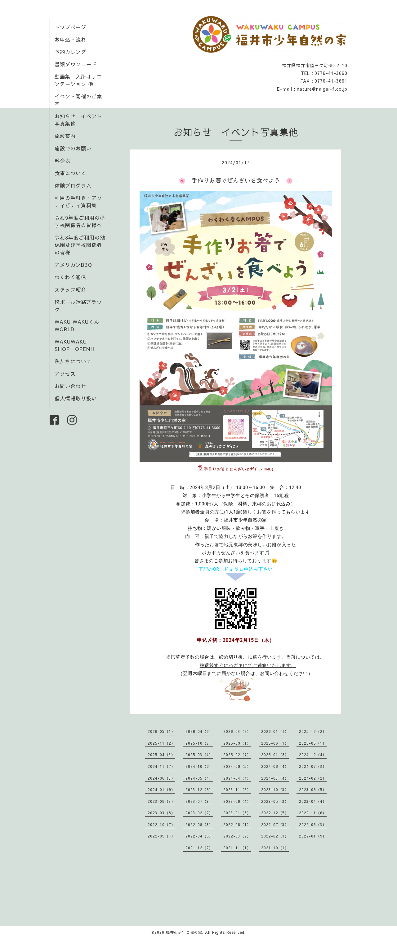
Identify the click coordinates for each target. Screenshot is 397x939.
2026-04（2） (199, 731)
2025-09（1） (237, 743)
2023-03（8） (161, 812)
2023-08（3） (161, 801)
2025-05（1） (313, 743)
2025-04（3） (161, 754)
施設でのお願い (73, 148)
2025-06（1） (275, 743)
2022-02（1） (275, 835)
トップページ (70, 27)
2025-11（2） (161, 743)
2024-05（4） (199, 778)
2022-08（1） (237, 824)
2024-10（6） (199, 766)
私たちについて (73, 361)
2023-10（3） (275, 789)
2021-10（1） (275, 847)
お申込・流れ (70, 39)
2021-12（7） (199, 847)
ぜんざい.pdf (241, 469)
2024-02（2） (313, 778)
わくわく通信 (73, 277)
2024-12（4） (313, 754)
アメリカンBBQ (73, 264)
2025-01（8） (275, 754)
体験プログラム (73, 185)
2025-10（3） (199, 743)
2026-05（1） (161, 731)
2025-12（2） (313, 731)
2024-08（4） (275, 766)
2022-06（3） (313, 824)
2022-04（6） (199, 835)
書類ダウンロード (76, 64)
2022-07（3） (275, 824)
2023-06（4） (237, 801)
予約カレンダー (73, 51)
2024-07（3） (313, 766)
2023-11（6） (237, 789)
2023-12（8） (199, 789)
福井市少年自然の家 (184, 932)
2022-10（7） (161, 824)
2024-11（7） (161, 766)
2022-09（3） (199, 824)
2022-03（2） (237, 835)
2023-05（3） (275, 801)
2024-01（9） (161, 789)
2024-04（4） (237, 778)
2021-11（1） (237, 847)
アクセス (65, 373)
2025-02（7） (237, 754)
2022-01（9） (313, 835)
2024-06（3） (161, 778)
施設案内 (65, 135)
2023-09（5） (313, 789)
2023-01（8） (237, 812)
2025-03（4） (199, 754)
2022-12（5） (275, 812)
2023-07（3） (199, 801)
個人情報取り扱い (76, 398)
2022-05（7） (161, 835)
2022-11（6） (313, 812)
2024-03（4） (275, 778)
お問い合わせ (70, 386)
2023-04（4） (313, 801)
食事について (70, 173)
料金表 (62, 160)
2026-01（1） (275, 731)
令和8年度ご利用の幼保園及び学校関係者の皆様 (80, 245)
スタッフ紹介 (70, 289)
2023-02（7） (199, 812)
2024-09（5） (237, 766)
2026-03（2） (237, 731)
